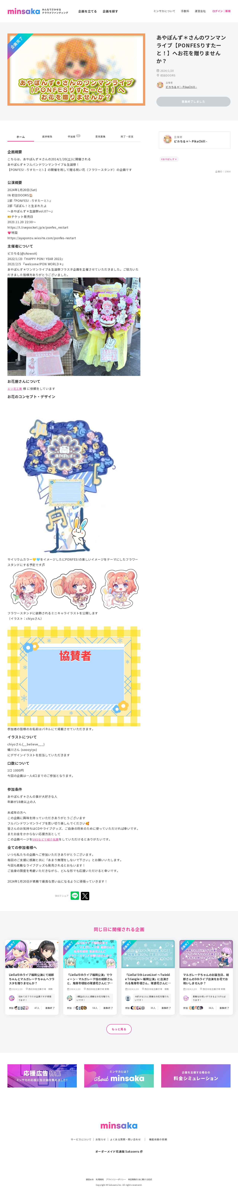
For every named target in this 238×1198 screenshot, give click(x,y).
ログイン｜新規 (221, 11)
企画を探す (110, 11)
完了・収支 (127, 137)
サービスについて (79, 1132)
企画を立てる (87, 11)
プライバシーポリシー (116, 1179)
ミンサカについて (164, 11)
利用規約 (100, 1179)
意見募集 (100, 137)
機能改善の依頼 (160, 1132)
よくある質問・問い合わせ (125, 1132)
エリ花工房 (15, 388)
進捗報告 (47, 137)
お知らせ (99, 1132)
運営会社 (200, 11)
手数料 (185, 11)
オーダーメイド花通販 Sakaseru (119, 1144)
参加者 (74, 137)
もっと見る (119, 1029)
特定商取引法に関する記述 (140, 1179)
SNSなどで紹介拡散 (46, 839)
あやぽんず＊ (170, 159)
